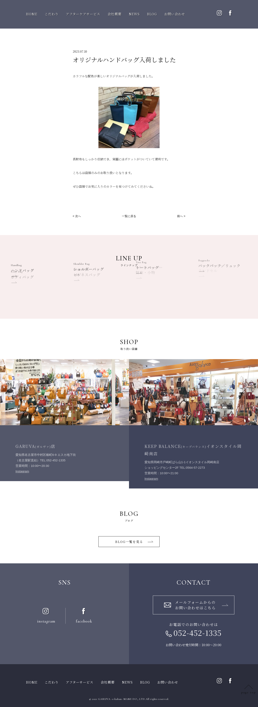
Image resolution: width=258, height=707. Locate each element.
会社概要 (114, 14)
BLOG (152, 14)
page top (248, 692)
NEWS (134, 14)
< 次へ (77, 216)
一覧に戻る (129, 216)
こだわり (51, 14)
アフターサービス (79, 682)
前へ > (181, 216)
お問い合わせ (174, 14)
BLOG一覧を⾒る (129, 541)
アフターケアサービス (83, 14)
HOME (31, 14)
